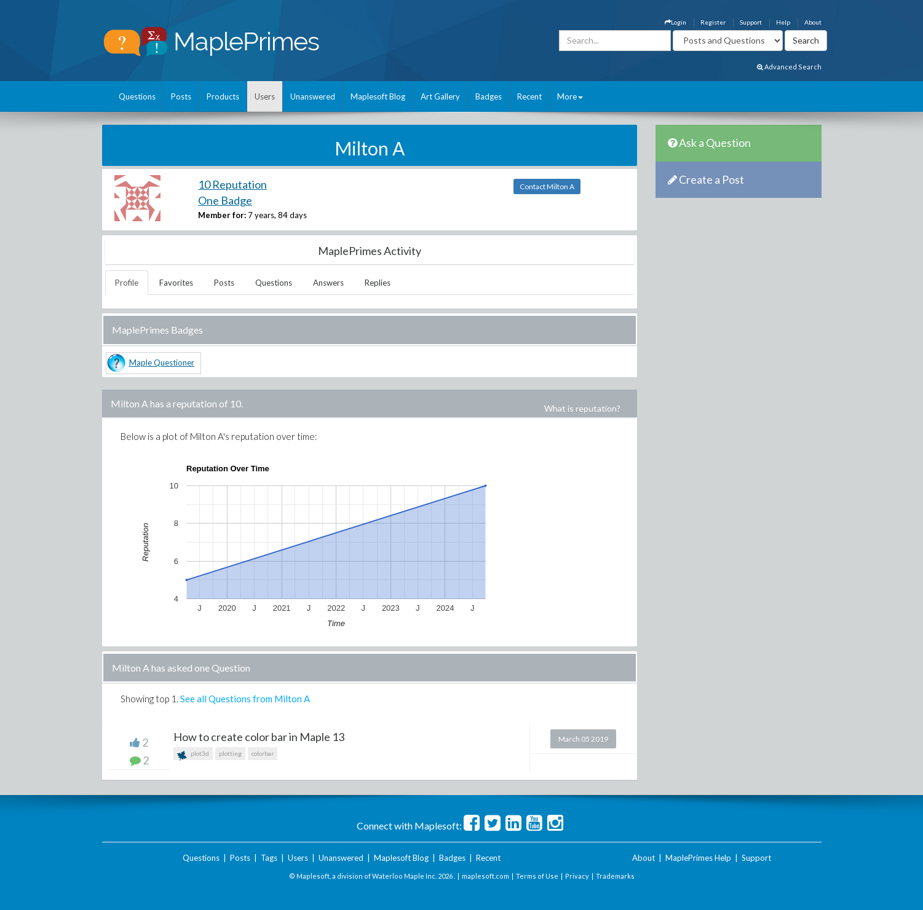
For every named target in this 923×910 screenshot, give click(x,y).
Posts (181, 96)
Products (223, 96)
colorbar (263, 753)
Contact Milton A (547, 186)
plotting (230, 753)
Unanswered (312, 96)
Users (265, 96)
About (813, 22)
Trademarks (615, 876)
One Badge (225, 200)
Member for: (222, 215)
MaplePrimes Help (698, 858)
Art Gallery (440, 96)
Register (713, 22)
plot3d (193, 755)
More (570, 96)
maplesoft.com (485, 876)
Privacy (577, 876)
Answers (328, 283)
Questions (137, 96)
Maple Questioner (161, 362)
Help (783, 22)
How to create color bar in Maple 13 (258, 736)
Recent (529, 96)
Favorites (176, 283)
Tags (269, 858)
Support (751, 22)
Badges (488, 96)
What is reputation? (582, 408)
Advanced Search (789, 67)
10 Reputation (232, 184)
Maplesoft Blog (378, 96)
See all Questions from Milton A (245, 698)
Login (675, 22)
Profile (126, 283)
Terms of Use (537, 876)
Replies (377, 283)
